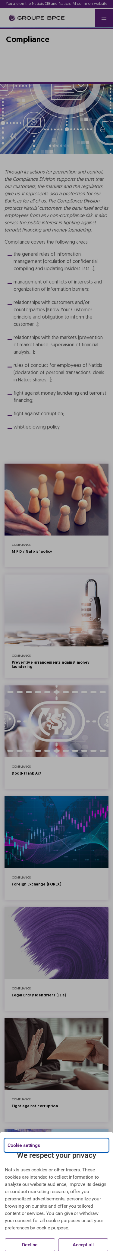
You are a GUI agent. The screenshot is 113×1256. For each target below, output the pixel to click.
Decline (30, 1245)
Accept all (83, 1245)
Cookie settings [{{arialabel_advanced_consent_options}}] (24, 1145)
